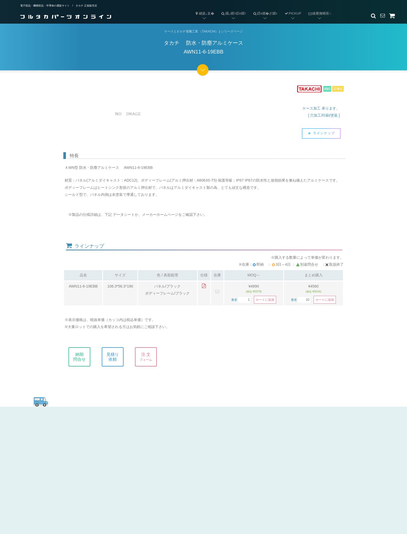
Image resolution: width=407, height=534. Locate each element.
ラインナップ (321, 133)
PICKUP (292, 13)
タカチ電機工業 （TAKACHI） (197, 31)
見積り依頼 (117, 357)
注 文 (151, 357)
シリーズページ (232, 31)
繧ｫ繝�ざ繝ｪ (263, 9)
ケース (169, 31)
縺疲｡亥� (204, 13)
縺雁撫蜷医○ (317, 9)
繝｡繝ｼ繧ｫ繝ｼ (232, 9)
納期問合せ (84, 357)
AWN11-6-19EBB (83, 286)
